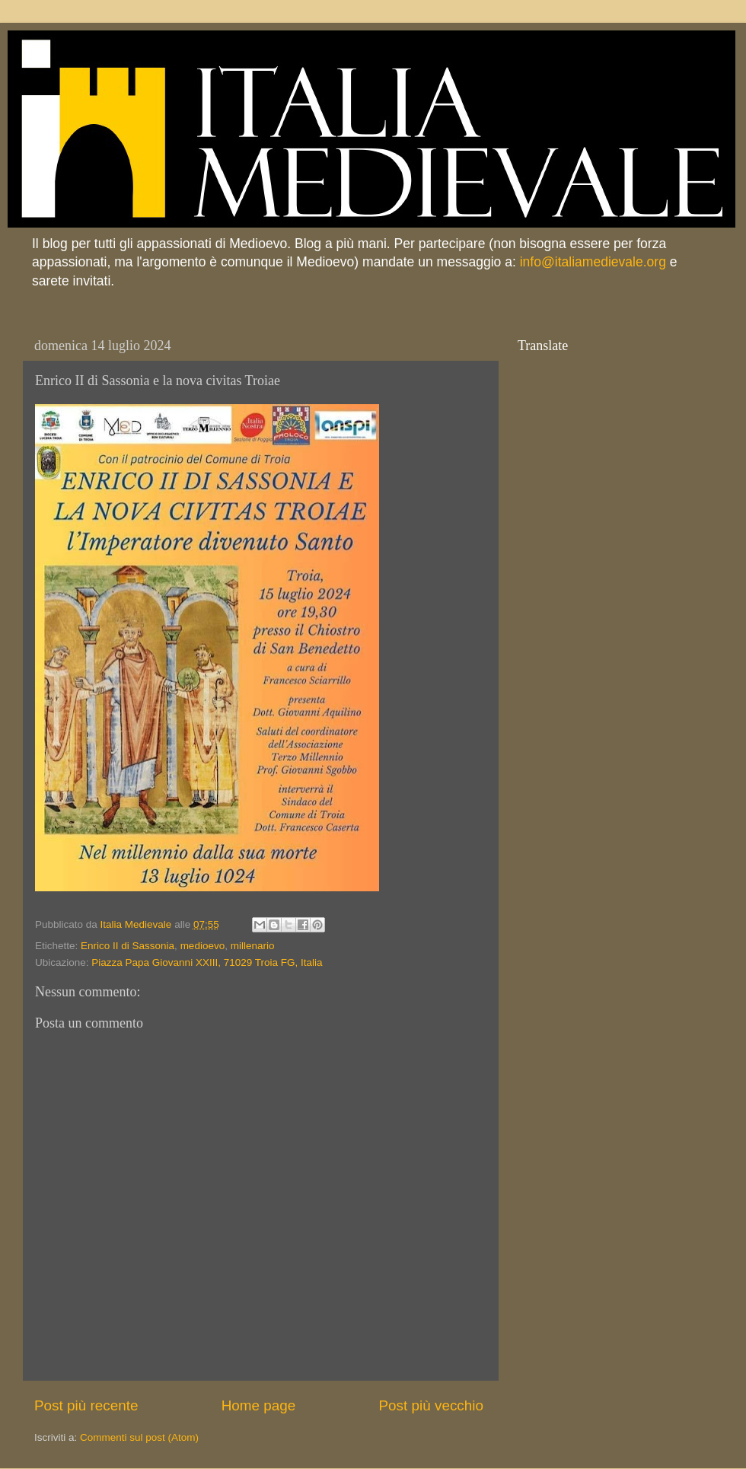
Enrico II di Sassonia (127, 945)
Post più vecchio (430, 1405)
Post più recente (86, 1405)
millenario (253, 945)
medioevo (202, 945)
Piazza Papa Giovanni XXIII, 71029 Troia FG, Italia (206, 962)
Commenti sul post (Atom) (139, 1437)
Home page (259, 1405)
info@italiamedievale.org (593, 261)
